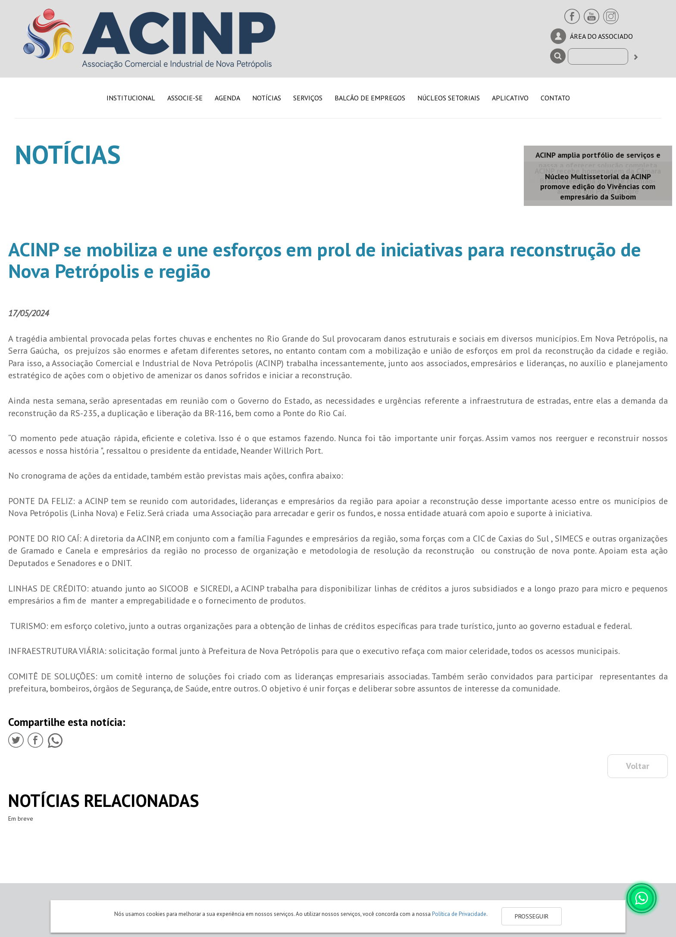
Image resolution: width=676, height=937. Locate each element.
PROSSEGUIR (531, 916)
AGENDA (227, 97)
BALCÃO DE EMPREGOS (370, 97)
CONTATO (555, 97)
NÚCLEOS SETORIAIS (448, 97)
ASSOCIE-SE (185, 97)
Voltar (637, 766)
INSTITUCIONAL (130, 97)
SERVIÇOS (307, 97)
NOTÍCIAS (266, 97)
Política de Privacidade (459, 914)
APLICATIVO (510, 97)
